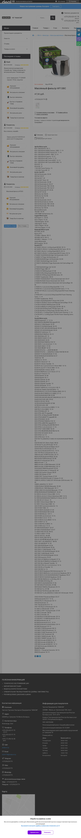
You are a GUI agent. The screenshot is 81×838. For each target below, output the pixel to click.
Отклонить (47, 832)
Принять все (34, 832)
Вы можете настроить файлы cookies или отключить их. (39, 826)
